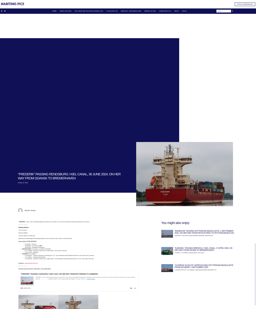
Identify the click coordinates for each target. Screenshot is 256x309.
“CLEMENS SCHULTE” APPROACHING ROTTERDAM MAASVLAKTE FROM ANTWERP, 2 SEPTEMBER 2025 (204, 266)
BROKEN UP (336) (150, 11)
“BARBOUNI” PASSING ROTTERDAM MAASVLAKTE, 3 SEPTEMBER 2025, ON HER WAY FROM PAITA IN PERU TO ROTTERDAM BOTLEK (204, 232)
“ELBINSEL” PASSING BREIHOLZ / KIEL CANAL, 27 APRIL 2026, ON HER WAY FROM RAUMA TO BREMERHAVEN (203, 249)
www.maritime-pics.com (31, 263)
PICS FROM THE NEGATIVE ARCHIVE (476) (89, 11)
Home (54, 11)
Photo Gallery (66, 11)
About (176, 11)
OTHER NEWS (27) (165, 11)
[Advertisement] (128, 26)
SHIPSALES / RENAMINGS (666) (131, 11)
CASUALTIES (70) (112, 11)
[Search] (232, 11)
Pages (184, 11)
